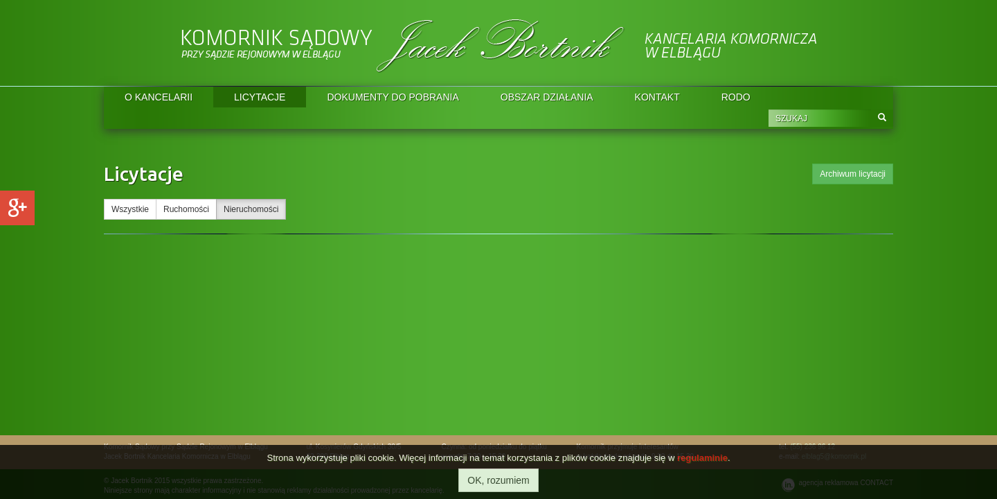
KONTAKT (657, 97)
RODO (736, 97)
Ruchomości (186, 209)
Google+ (17, 208)
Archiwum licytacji (853, 174)
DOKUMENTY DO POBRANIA (392, 97)
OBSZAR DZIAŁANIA (547, 97)
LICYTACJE (259, 97)
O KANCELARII (158, 97)
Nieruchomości (251, 209)
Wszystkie (130, 209)
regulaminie (702, 458)
